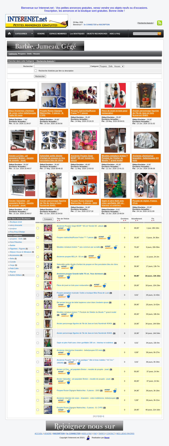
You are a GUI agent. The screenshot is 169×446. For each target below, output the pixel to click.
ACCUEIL (38, 433)
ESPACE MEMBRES (58, 34)
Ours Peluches (16, 242)
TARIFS (102, 433)
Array (111, 66)
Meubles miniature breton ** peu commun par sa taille (78, 247)
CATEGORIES (21, 34)
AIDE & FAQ (115, 34)
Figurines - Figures (17, 249)
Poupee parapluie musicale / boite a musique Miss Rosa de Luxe (83, 293)
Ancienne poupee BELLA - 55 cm (70, 257)
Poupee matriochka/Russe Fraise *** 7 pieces (83, 112)
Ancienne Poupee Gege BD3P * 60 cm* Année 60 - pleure (83, 158)
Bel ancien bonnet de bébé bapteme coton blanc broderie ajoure (82, 302)
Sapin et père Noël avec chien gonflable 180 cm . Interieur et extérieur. (113, 203)
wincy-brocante (16, 225)
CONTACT (110, 433)
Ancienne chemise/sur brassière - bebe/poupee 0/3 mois (146, 158)
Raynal (13, 272)
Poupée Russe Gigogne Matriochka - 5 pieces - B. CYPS (52, 113)
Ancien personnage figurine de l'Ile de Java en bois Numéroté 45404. (146, 113)
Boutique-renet (16, 222)
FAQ (95, 433)
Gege (12, 265)
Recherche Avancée (145, 23)
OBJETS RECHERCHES (97, 34)
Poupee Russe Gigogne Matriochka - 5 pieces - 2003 (84, 202)
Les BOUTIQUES (77, 34)
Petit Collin (14, 268)
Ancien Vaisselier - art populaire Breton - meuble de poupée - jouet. (21, 203)
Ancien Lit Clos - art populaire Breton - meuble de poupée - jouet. (21, 158)
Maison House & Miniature (20, 252)
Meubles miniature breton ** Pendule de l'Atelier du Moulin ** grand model (115, 158)
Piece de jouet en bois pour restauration (73, 285)
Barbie (12, 245)
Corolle (13, 262)
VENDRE (41, 34)
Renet (106, 438)
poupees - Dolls (16, 239)
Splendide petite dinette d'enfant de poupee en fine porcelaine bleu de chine (52, 158)
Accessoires (15, 255)
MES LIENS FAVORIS (125, 433)
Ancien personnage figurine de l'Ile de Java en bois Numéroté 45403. (53, 203)
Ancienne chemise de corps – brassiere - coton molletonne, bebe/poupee (86, 398)
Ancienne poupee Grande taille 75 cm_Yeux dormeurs (80, 274)
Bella (12, 259)
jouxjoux (13, 229)
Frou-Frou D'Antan (17, 232)
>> (102, 416)
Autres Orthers (16, 275)
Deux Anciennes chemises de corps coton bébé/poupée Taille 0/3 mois (22, 113)
